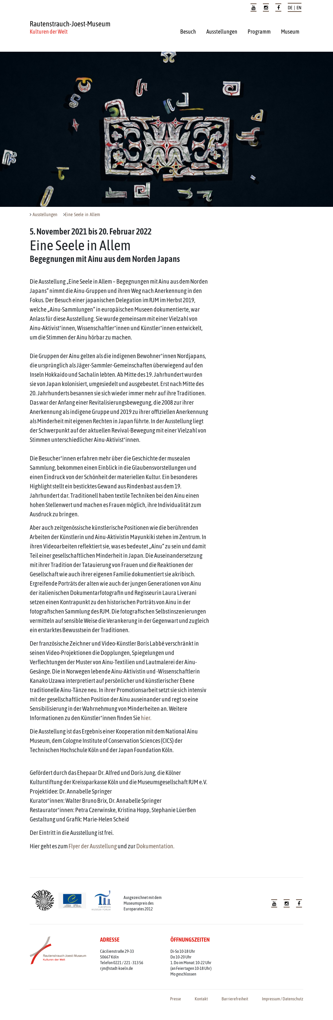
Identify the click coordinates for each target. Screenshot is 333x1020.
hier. (146, 717)
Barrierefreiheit (235, 998)
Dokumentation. (155, 846)
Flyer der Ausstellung (93, 846)
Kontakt (201, 998)
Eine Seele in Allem (82, 214)
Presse (175, 998)
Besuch (188, 31)
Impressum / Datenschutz (282, 998)
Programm (259, 31)
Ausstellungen (221, 31)
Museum (290, 31)
